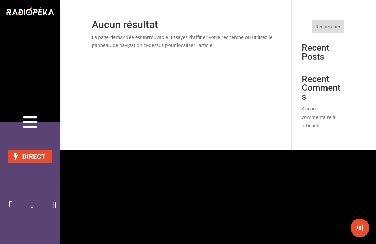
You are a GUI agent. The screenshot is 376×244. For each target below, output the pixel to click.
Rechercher (328, 26)
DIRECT (33, 156)
